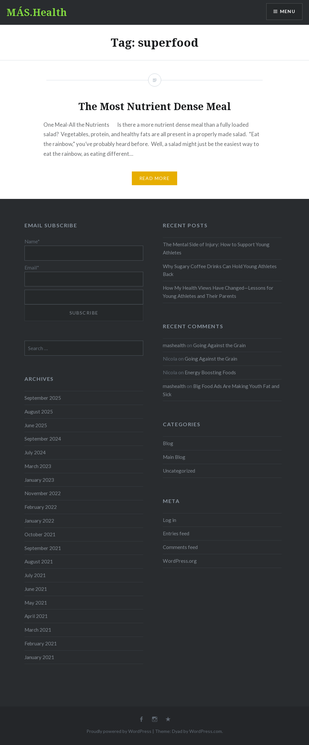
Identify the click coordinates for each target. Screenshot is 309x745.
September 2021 (42, 548)
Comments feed (180, 547)
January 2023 (39, 480)
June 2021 (35, 589)
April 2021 (36, 616)
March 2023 (37, 466)
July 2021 (35, 575)
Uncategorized (179, 471)
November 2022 (42, 493)
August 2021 (38, 561)
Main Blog (174, 457)
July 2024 (35, 452)
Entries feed (176, 533)
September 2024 (42, 439)
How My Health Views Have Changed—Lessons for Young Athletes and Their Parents (218, 292)
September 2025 (42, 398)
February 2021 (40, 643)
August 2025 (38, 411)
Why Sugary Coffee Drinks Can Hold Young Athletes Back (220, 270)
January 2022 (39, 521)
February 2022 (40, 507)
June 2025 (35, 425)
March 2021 (37, 630)
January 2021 (39, 657)
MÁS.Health (37, 12)
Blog (168, 443)
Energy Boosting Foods (210, 372)
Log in (169, 520)
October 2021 (39, 534)
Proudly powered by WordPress (118, 731)
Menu (287, 11)
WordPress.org (180, 561)
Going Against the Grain (219, 345)
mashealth (174, 345)
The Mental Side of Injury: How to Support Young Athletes (216, 248)
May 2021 (35, 603)
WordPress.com (205, 731)
